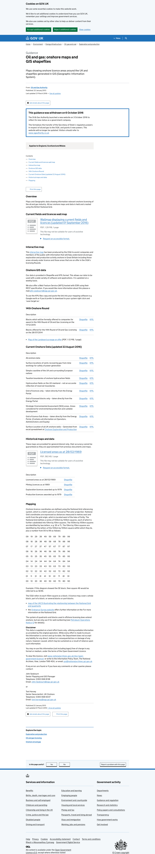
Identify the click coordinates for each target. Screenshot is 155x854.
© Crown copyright (120, 852)
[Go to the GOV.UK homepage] (34, 38)
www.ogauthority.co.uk (39, 133)
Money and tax (67, 810)
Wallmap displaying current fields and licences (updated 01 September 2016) (64, 221)
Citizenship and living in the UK (39, 810)
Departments (103, 790)
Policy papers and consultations (111, 810)
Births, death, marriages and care (40, 795)
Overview (32, 159)
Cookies (44, 839)
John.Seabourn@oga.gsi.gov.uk (45, 682)
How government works (107, 819)
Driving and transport (35, 824)
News (99, 795)
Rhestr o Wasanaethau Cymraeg (40, 842)
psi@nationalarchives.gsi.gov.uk (78, 661)
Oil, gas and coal (70, 44)
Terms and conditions (91, 839)
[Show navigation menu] (117, 38)
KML (92, 319)
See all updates (55, 93)
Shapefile (83, 319)
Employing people (69, 795)
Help (28, 839)
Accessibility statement (60, 839)
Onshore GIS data (35, 168)
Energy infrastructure (53, 44)
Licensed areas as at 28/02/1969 (61, 452)
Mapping (32, 180)
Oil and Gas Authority (39, 87)
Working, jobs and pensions (73, 824)
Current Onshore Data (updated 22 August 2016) (47, 174)
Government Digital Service (68, 842)
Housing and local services (73, 805)
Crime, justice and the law (37, 815)
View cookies (85, 30)
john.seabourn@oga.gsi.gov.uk (43, 291)
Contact (76, 839)
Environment (38, 44)
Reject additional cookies (65, 29)
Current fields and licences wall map (42, 162)
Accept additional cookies (38, 29)
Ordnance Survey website (42, 609)
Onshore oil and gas (33, 742)
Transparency (103, 815)
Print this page (35, 189)
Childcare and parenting (36, 805)
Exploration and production (89, 44)
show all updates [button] (54, 708)
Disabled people (33, 819)
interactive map (37, 252)
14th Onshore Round (36, 171)
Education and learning (71, 790)
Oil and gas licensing (34, 738)
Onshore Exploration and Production (61, 429)
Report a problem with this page (113, 764)
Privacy (35, 839)
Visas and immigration (71, 819)
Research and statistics (107, 805)
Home (28, 44)
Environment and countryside (74, 800)
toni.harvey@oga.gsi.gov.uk (44, 699)
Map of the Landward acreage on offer (45, 339)
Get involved (102, 824)
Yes (53, 764)
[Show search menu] (126, 38)
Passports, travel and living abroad (76, 815)
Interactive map (34, 165)
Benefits (29, 790)
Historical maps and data (38, 177)
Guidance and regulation (107, 800)
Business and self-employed (38, 800)
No (66, 764)
